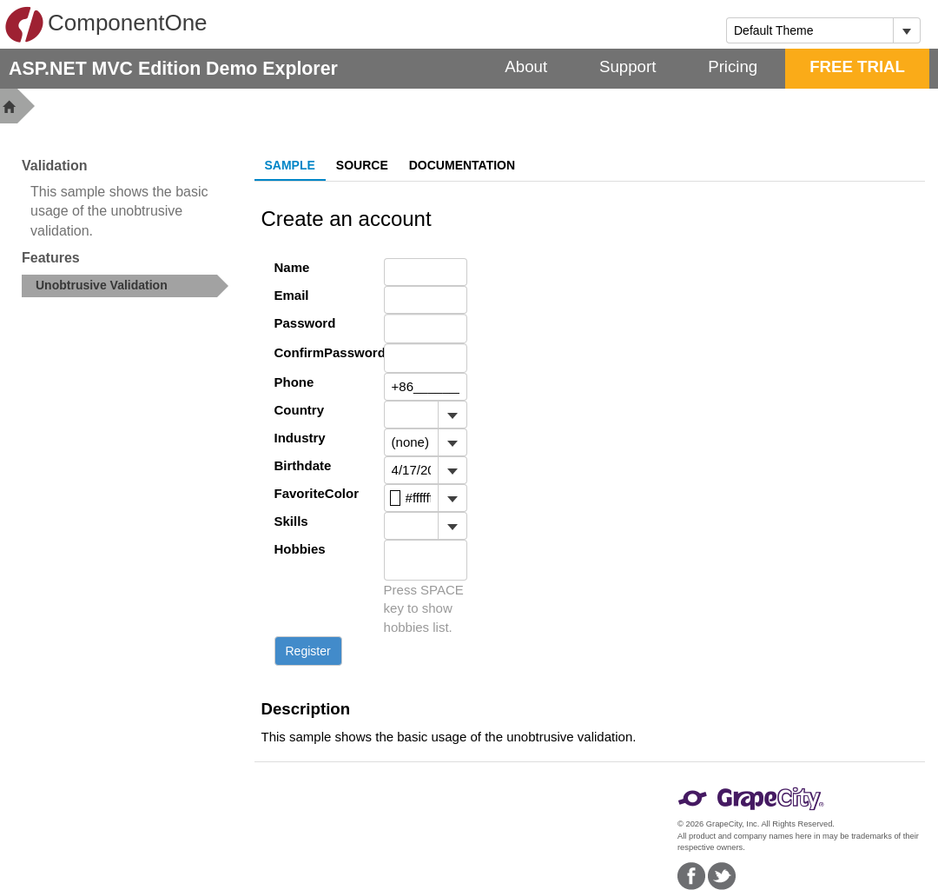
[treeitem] (125, 286)
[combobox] (810, 30)
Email (291, 295)
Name (292, 267)
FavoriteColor (316, 493)
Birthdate (303, 465)
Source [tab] (362, 165)
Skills (291, 521)
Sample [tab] (290, 165)
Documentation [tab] (462, 165)
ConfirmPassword (316, 352)
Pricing (732, 66)
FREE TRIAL (857, 66)
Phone (294, 382)
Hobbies (300, 548)
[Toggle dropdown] (906, 30)
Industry (300, 437)
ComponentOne (106, 24)
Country (299, 409)
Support (627, 66)
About (526, 66)
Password (305, 322)
